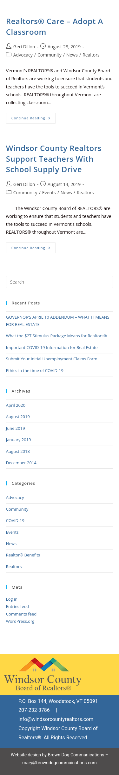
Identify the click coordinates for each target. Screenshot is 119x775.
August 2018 (18, 451)
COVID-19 (15, 520)
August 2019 (18, 416)
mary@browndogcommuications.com (59, 762)
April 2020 (15, 405)
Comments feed (21, 614)
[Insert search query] (59, 282)
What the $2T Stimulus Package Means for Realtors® (56, 336)
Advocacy (23, 55)
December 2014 (21, 463)
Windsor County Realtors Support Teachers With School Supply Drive (54, 158)
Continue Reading (33, 116)
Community (49, 55)
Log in (11, 599)
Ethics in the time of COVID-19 (34, 370)
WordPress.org (20, 621)
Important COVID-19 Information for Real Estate (52, 347)
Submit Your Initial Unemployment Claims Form (51, 359)
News (72, 55)
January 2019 (18, 439)
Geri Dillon (24, 47)
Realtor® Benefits (23, 555)
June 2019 (15, 428)
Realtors (91, 55)
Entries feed (17, 606)
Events (49, 192)
